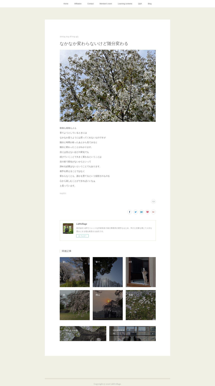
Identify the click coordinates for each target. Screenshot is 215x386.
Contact (90, 4)
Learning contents (125, 4)
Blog (150, 4)
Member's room (106, 4)
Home (65, 4)
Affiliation (77, 4)
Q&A (140, 4)
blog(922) (63, 193)
